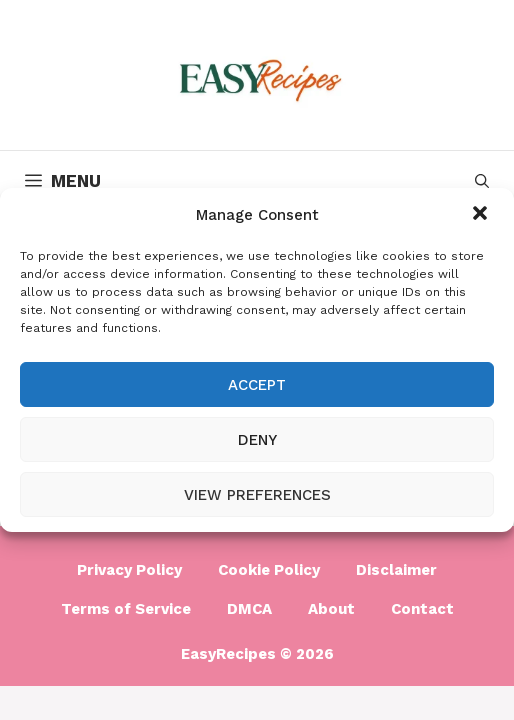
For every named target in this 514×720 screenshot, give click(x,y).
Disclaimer (396, 570)
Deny (257, 440)
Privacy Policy (129, 570)
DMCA (249, 609)
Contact (422, 609)
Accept (257, 385)
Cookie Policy (269, 570)
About (331, 609)
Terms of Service (126, 609)
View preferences (257, 495)
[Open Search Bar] (482, 181)
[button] (482, 215)
